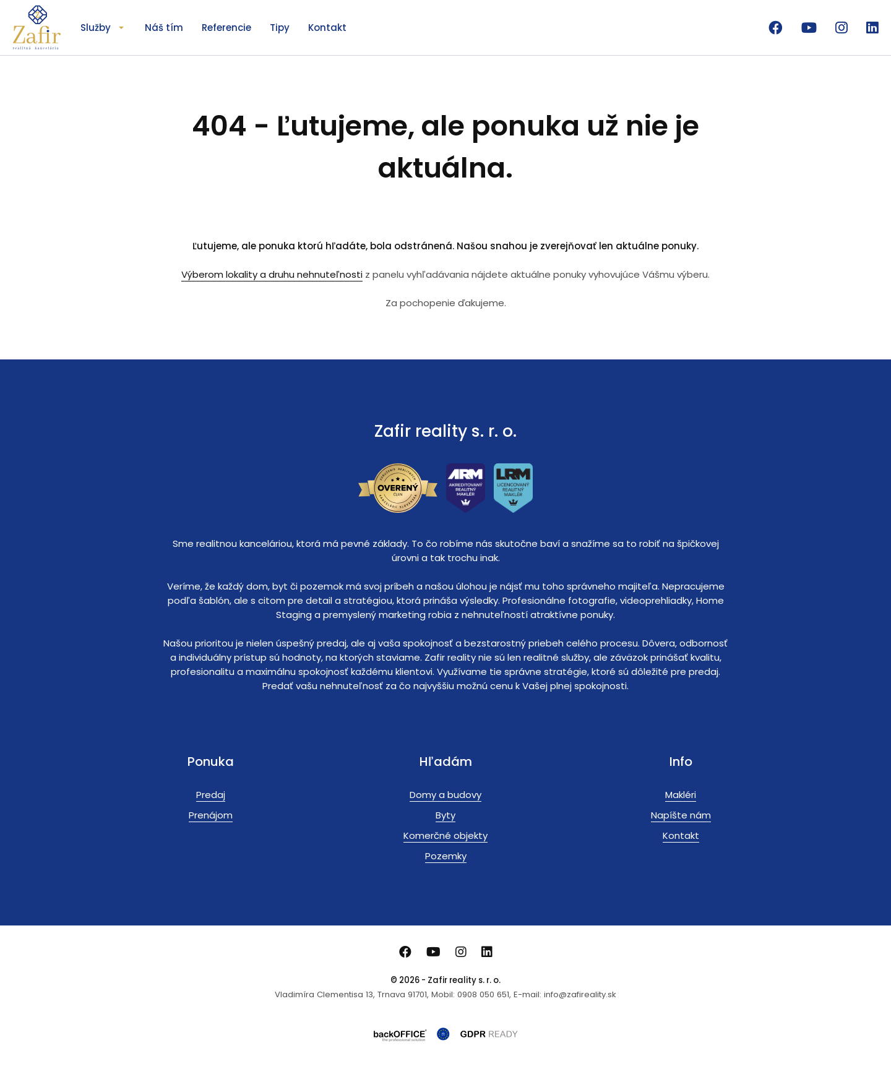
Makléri (680, 794)
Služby (95, 27)
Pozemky (446, 855)
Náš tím (164, 27)
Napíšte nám (681, 815)
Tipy (280, 27)
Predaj (210, 794)
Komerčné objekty (445, 835)
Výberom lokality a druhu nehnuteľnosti (272, 274)
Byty (445, 815)
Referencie (226, 27)
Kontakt (327, 27)
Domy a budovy (445, 794)
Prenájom (211, 815)
